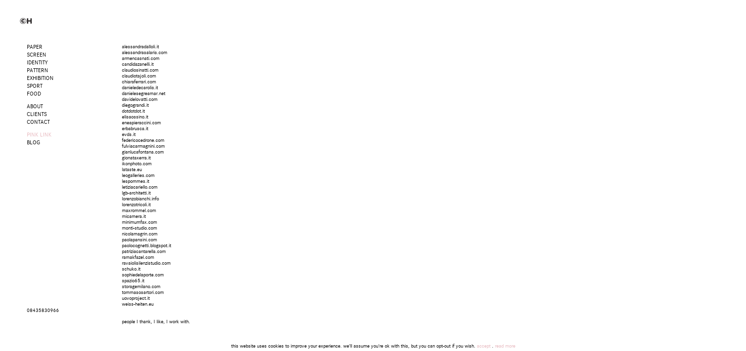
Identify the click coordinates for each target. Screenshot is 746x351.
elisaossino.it (135, 117)
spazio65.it (133, 281)
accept (484, 346)
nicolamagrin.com (139, 234)
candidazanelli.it (138, 64)
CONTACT (38, 122)
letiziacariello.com (139, 187)
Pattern (37, 70)
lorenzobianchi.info (140, 199)
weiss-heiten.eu (138, 304)
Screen (36, 55)
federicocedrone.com (143, 140)
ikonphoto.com (137, 164)
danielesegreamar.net (143, 94)
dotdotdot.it (133, 111)
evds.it (129, 134)
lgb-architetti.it (136, 193)
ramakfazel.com (138, 257)
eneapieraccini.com (141, 123)
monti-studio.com (139, 228)
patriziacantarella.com (144, 251)
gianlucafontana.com (143, 152)
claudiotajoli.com (139, 76)
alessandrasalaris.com (144, 53)
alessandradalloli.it (140, 47)
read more (505, 346)
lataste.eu (132, 170)
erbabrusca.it (135, 129)
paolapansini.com (139, 240)
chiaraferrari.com (139, 82)
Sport (34, 86)
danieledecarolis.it (140, 88)
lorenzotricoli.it (136, 205)
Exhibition (40, 78)
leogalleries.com (138, 175)
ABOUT (35, 106)
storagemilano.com (141, 287)
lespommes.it (135, 181)
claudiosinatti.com (140, 70)
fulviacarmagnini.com (143, 146)
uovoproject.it (136, 298)
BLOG (33, 142)
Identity (37, 62)
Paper (34, 47)
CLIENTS (37, 114)
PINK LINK (39, 135)
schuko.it (131, 269)
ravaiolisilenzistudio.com (146, 263)
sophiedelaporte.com (143, 275)
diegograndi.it (135, 105)
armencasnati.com (140, 58)
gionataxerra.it (136, 158)
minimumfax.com (139, 222)
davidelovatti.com (139, 99)
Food (34, 94)
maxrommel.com (139, 211)
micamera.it (134, 216)
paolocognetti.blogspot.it (146, 246)
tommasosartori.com (143, 292)
